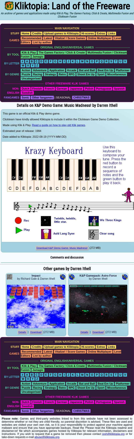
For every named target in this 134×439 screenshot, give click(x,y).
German (62, 88)
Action (26, 70)
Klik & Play (29, 52)
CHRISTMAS (81, 97)
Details (22, 332)
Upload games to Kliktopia (61, 33)
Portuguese (103, 88)
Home (25, 33)
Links (111, 33)
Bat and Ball (87, 70)
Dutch (25, 88)
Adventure (39, 70)
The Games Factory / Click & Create (62, 52)
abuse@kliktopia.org (46, 437)
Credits (36, 33)
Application (56, 70)
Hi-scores (87, 33)
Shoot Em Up (85, 74)
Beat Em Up (105, 70)
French (49, 88)
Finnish (37, 88)
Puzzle (26, 74)
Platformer (122, 70)
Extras (101, 33)
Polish (89, 88)
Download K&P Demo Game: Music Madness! (62, 248)
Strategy (50, 74)
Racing (37, 74)
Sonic (25, 97)
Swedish (27, 92)
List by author (42, 42)
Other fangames (42, 97)
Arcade (71, 70)
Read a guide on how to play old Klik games (58, 125)
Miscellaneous (116, 74)
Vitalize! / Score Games (70, 38)
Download (35, 332)
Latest (48, 38)
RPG (72, 74)
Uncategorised (31, 78)
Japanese (76, 88)
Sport (100, 74)
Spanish (119, 88)
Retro (62, 74)
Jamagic (37, 56)
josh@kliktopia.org (113, 434)
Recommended (31, 38)
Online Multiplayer (99, 38)
